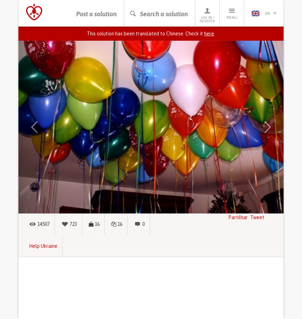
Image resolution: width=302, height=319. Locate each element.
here (209, 33)
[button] (34, 127)
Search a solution (158, 14)
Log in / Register (207, 15)
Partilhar (238, 217)
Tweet (257, 217)
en (264, 13)
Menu (232, 13)
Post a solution (96, 14)
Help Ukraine (43, 246)
